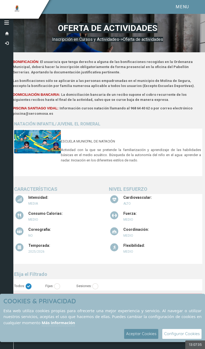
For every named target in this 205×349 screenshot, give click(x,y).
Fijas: (49, 286)
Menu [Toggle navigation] (182, 6)
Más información (58, 322)
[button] (6, 22)
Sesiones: (84, 286)
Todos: (19, 286)
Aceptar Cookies (141, 333)
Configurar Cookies (182, 333)
